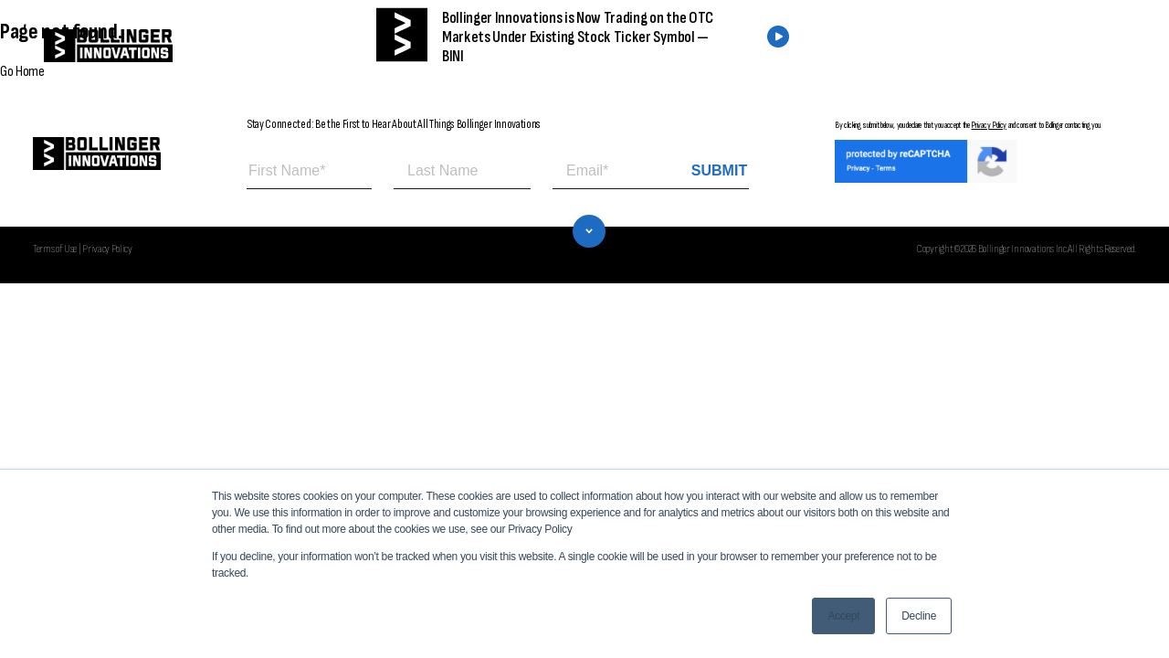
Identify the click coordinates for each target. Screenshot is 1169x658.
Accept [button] (843, 616)
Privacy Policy (988, 125)
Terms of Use (55, 248)
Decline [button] (918, 616)
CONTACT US (1016, 46)
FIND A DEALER (875, 46)
